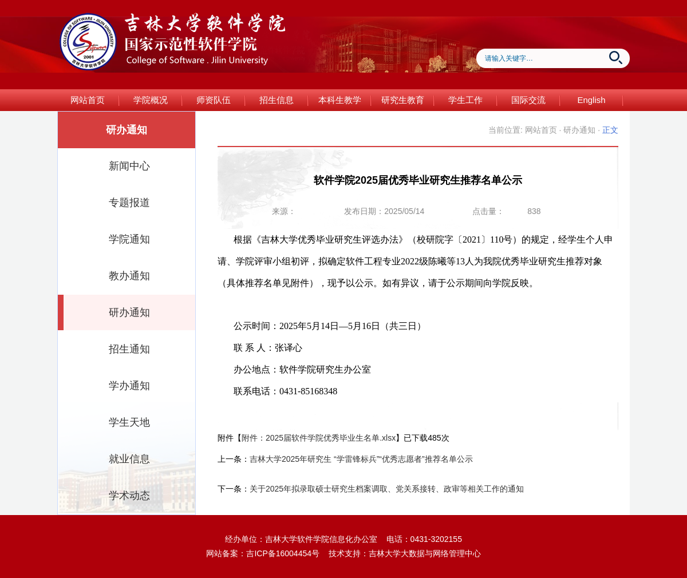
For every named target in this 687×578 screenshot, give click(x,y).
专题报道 (129, 202)
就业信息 (129, 459)
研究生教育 (402, 100)
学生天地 (129, 422)
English (591, 100)
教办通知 (129, 276)
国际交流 (528, 100)
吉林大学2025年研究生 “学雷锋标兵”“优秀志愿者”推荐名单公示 (361, 459)
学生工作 (465, 100)
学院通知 (129, 239)
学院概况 (150, 100)
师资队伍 (213, 100)
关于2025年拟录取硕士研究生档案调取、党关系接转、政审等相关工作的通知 (387, 488)
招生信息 (276, 100)
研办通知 (129, 312)
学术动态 (129, 495)
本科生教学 (339, 100)
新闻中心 (129, 166)
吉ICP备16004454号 (282, 553)
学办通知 (129, 385)
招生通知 (129, 349)
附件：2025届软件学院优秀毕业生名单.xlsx (319, 437)
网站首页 (87, 100)
